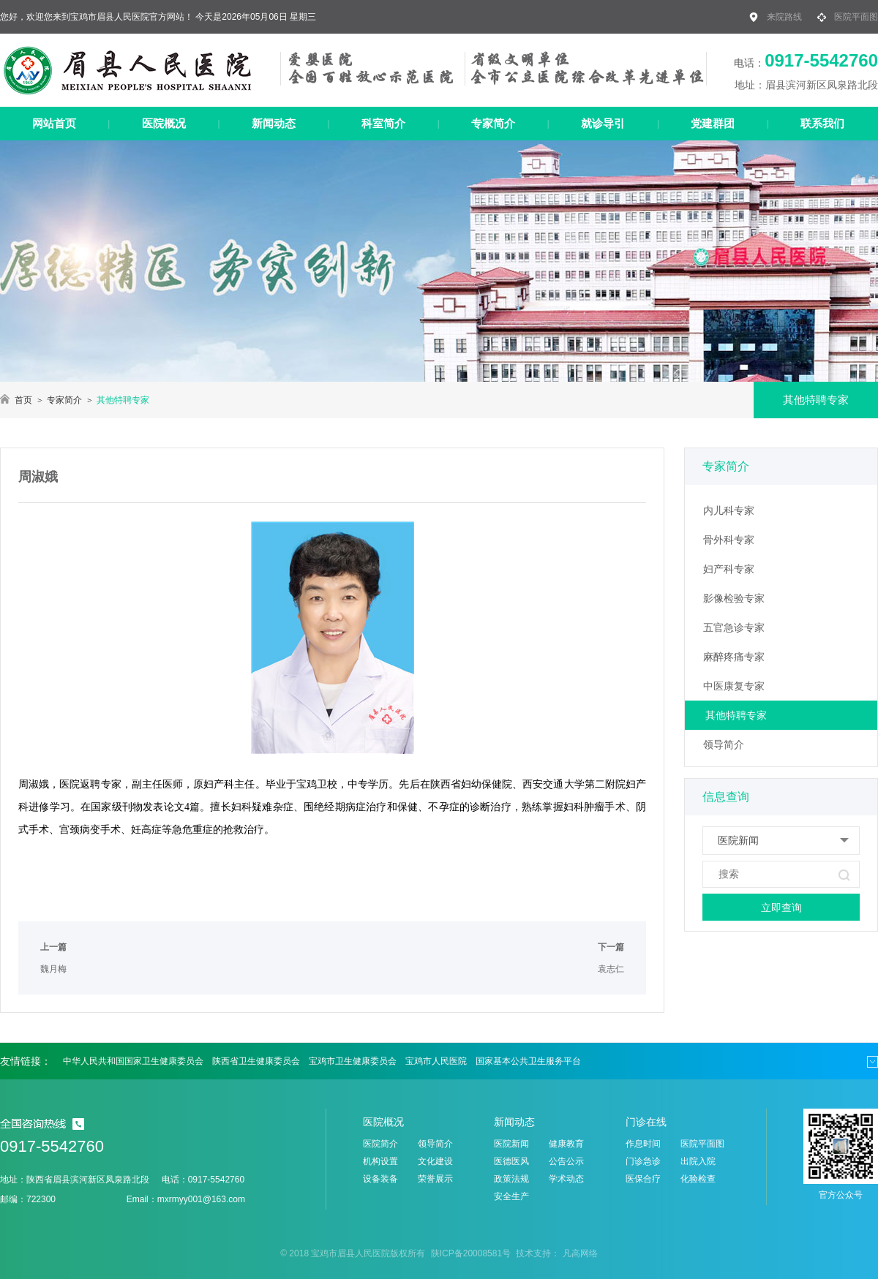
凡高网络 (580, 1253)
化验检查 (698, 1179)
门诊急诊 (643, 1161)
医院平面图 (856, 17)
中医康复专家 (734, 686)
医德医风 (511, 1161)
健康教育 (566, 1144)
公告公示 (566, 1161)
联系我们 (822, 123)
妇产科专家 (728, 569)
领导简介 (723, 744)
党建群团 (713, 123)
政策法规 (511, 1179)
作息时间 (643, 1144)
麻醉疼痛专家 (734, 657)
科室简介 (383, 123)
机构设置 (380, 1161)
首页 (23, 400)
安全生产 (511, 1196)
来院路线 (784, 17)
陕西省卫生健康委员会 (256, 1061)
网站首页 (54, 123)
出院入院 (698, 1161)
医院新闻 (511, 1144)
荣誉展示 (435, 1179)
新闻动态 (274, 123)
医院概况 (164, 123)
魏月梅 (53, 969)
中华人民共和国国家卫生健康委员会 (133, 1061)
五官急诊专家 (734, 627)
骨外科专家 (728, 540)
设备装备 (380, 1179)
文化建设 (435, 1161)
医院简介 (380, 1144)
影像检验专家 (734, 598)
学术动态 (566, 1179)
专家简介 (493, 123)
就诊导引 (603, 123)
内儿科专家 (728, 510)
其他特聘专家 (736, 715)
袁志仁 (611, 969)
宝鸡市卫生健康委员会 (353, 1061)
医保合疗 (643, 1179)
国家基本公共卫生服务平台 (528, 1061)
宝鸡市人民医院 (436, 1061)
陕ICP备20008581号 (470, 1253)
